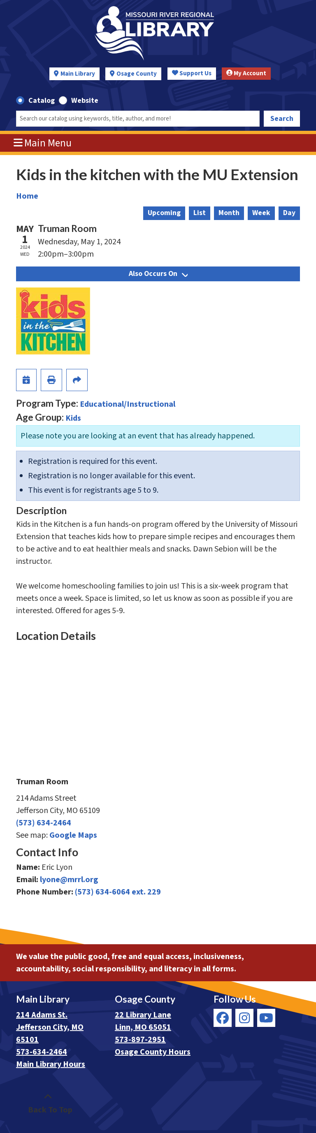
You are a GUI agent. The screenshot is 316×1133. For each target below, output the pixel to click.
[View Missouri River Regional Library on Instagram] (244, 1018)
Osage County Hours (153, 1052)
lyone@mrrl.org (69, 879)
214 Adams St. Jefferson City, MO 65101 (50, 1027)
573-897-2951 (140, 1039)
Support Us (191, 73)
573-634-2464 (41, 1052)
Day (289, 213)
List (199, 213)
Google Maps (73, 835)
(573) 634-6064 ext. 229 (118, 892)
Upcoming (164, 213)
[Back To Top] (48, 1104)
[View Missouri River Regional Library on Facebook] (223, 1018)
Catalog (41, 100)
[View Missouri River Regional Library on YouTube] (266, 1018)
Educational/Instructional (127, 404)
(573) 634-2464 (43, 823)
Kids (73, 418)
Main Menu (43, 143)
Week (261, 213)
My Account (246, 73)
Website (84, 100)
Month (228, 213)
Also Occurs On (158, 274)
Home (27, 196)
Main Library (77, 74)
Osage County (136, 74)
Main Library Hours (50, 1064)
